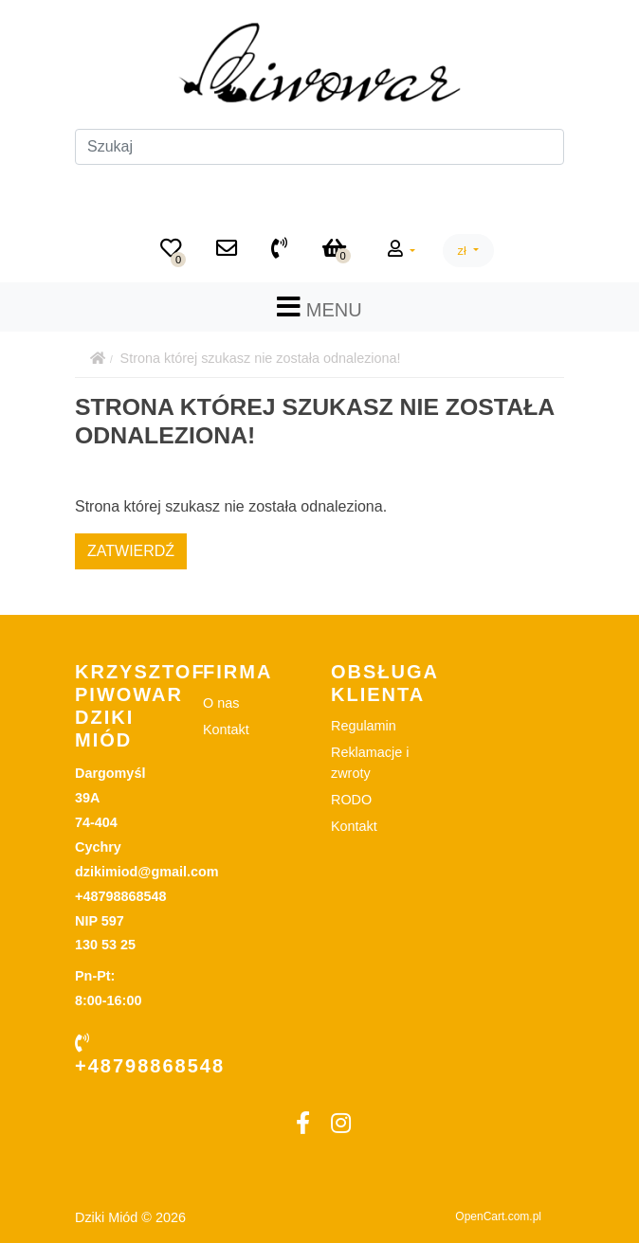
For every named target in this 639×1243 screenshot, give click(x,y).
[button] (401, 250)
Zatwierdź (130, 551)
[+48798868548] (279, 250)
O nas (221, 703)
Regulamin (363, 725)
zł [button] (464, 250)
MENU (319, 307)
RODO (351, 799)
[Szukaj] (319, 147)
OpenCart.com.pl (498, 1216)
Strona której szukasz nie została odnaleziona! (260, 358)
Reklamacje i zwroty (370, 763)
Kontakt (226, 729)
